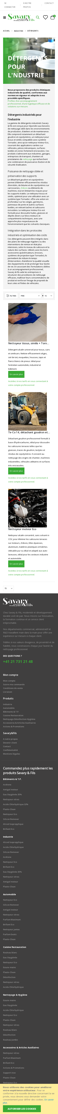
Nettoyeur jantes (11, 929)
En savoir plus (16, 374)
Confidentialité (10, 750)
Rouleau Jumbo (10, 1039)
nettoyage (28, 159)
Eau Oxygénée (10, 957)
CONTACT (49, 3)
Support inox (9, 1072)
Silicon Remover (11, 819)
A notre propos (10, 739)
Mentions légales (11, 753)
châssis (24, 188)
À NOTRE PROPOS (27, 5)
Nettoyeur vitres (11, 799)
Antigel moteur (10, 789)
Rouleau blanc (10, 952)
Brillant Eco (8, 829)
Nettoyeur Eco (10, 814)
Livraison (7, 691)
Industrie (18, 31)
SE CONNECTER (9, 5)
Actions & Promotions (13, 1067)
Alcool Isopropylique (13, 824)
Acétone (7, 784)
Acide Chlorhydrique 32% (15, 804)
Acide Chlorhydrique (13, 847)
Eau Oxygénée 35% (12, 794)
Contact (7, 746)
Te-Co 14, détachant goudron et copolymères (29, 432)
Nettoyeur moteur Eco (22, 529)
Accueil (6, 31)
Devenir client (10, 742)
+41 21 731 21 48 (18, 661)
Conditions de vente (13, 688)
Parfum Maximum (12, 919)
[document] (29, 1099)
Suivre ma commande (14, 684)
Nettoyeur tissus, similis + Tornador (29, 343)
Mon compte (9, 680)
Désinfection (9, 977)
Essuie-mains (9, 967)
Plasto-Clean (9, 809)
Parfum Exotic (10, 934)
